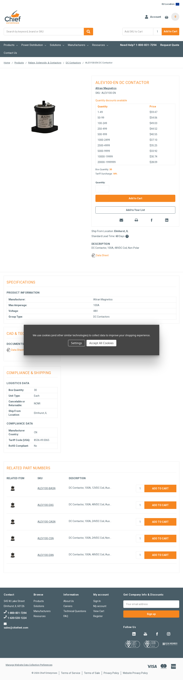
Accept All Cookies (101, 343)
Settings (76, 343)
